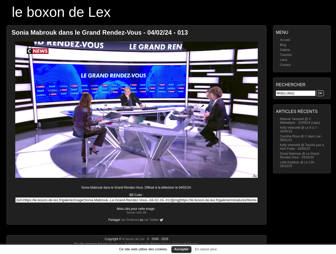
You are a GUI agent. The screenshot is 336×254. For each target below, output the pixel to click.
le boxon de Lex (61, 12)
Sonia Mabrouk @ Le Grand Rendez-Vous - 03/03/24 (299, 155)
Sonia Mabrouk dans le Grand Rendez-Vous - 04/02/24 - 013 (100, 32)
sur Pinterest (130, 220)
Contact (285, 65)
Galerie (285, 50)
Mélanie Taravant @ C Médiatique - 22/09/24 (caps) (300, 121)
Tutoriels (286, 55)
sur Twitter (151, 220)
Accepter (181, 249)
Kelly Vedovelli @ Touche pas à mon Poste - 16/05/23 (302, 147)
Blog (283, 45)
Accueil (285, 40)
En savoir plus (206, 249)
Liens (283, 60)
